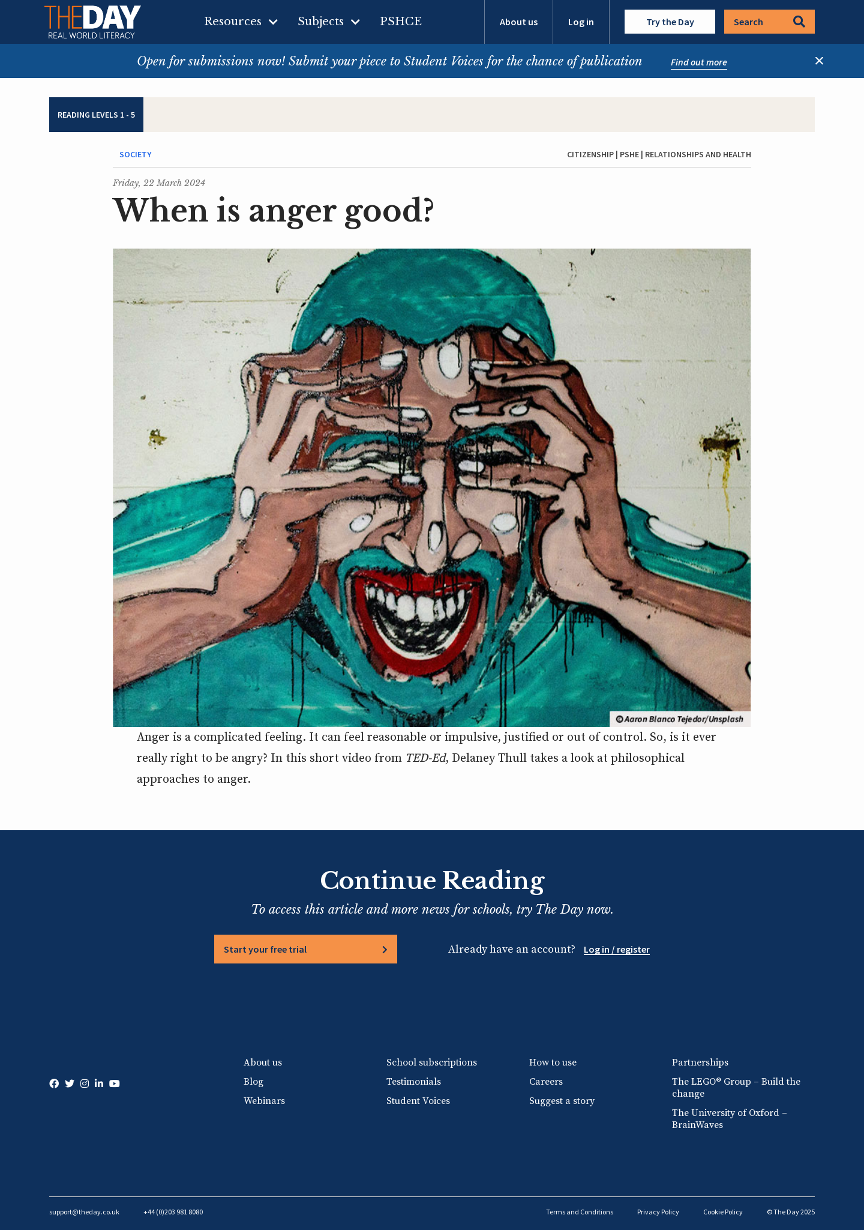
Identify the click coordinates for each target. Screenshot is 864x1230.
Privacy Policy (658, 1211)
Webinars (264, 1101)
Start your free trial (265, 949)
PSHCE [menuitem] (401, 21)
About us (519, 22)
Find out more (699, 62)
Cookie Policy (723, 1211)
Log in (581, 22)
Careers (546, 1082)
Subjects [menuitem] (321, 21)
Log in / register (617, 949)
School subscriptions (431, 1063)
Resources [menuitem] (233, 21)
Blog (253, 1082)
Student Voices (418, 1101)
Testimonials (413, 1082)
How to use (553, 1063)
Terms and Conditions (579, 1211)
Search (769, 22)
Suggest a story (562, 1101)
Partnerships (700, 1063)
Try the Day (670, 22)
